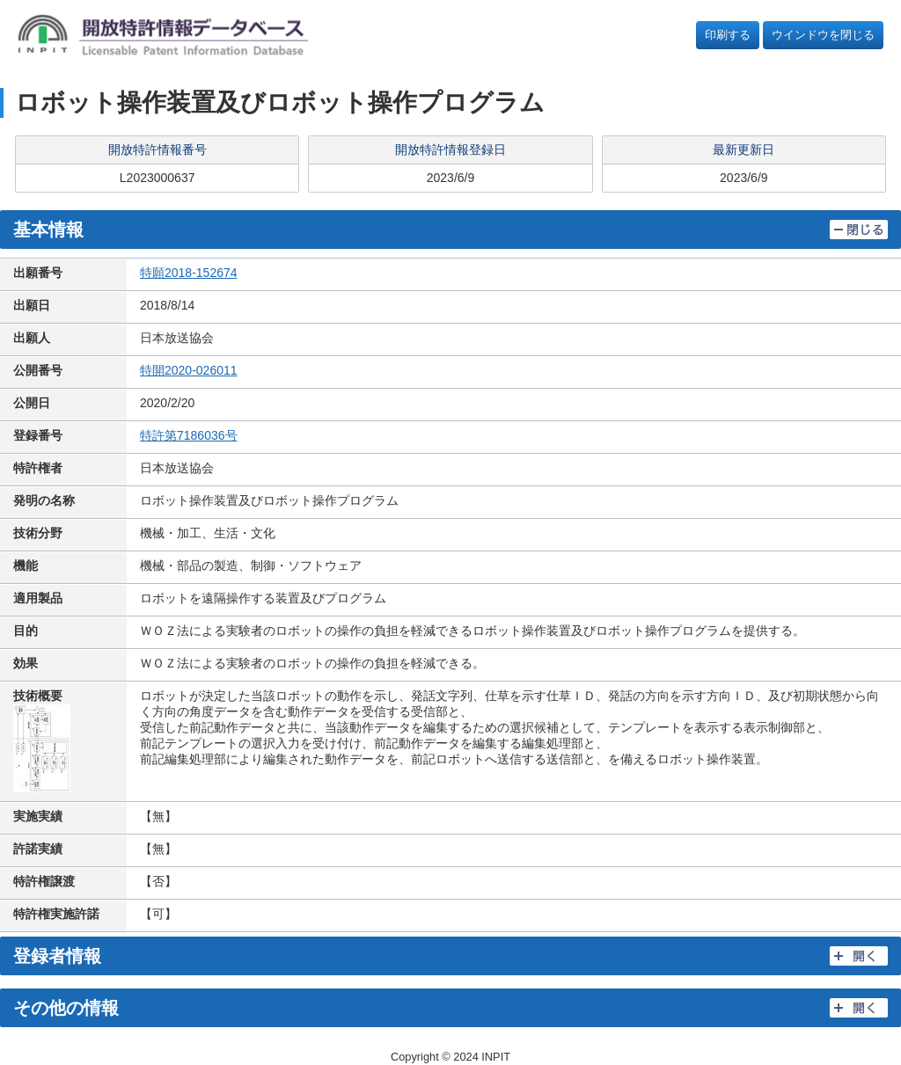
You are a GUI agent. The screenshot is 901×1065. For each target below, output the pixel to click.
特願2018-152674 (189, 273)
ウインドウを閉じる (823, 34)
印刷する (728, 34)
